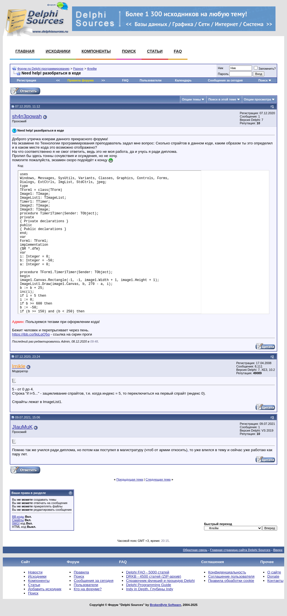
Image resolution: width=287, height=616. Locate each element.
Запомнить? (265, 68)
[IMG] (16, 523)
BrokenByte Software (165, 604)
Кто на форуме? (87, 589)
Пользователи (150, 80)
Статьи (155, 51)
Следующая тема (157, 479)
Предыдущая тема (129, 479)
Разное (78, 68)
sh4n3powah (27, 116)
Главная (24, 51)
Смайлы (18, 520)
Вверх (278, 550)
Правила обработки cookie (231, 580)
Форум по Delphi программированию (43, 68)
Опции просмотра (257, 99)
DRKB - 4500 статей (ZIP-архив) (153, 576)
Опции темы (191, 99)
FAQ (178, 51)
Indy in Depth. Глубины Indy (149, 589)
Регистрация (26, 80)
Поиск (129, 51)
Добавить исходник (44, 589)
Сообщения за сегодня (225, 80)
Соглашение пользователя (231, 576)
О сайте (274, 572)
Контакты (275, 580)
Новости (35, 572)
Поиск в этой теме (222, 99)
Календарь (183, 80)
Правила (81, 572)
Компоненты (96, 51)
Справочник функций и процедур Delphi (160, 580)
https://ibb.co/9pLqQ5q (31, 334)
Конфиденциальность (227, 572)
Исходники (58, 51)
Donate (273, 576)
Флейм (92, 68)
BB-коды (18, 516)
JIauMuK (22, 427)
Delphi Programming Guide (148, 585)
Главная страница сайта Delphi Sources (240, 550)
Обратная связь (195, 550)
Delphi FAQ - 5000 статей (147, 572)
